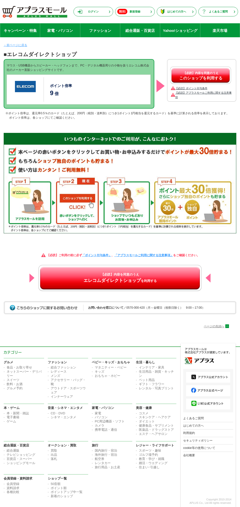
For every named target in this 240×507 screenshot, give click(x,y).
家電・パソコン (60, 30)
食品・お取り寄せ (19, 367)
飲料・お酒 (15, 384)
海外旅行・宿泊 (106, 454)
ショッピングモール (21, 463)
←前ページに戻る (15, 45)
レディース (59, 371)
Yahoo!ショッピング (180, 30)
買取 (54, 450)
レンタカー (103, 463)
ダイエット (147, 421)
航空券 (99, 459)
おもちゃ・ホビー (107, 376)
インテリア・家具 (151, 367)
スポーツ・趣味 (150, 450)
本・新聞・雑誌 (18, 413)
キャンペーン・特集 (20, 30)
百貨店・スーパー (19, 459)
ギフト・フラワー (151, 384)
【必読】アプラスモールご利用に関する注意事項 (203, 95)
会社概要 (189, 455)
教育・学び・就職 (151, 459)
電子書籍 (13, 417)
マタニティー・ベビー (111, 367)
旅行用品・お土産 (107, 467)
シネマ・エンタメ (63, 417)
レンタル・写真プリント (156, 388)
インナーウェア (62, 396)
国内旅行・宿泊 (106, 450)
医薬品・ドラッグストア (156, 429)
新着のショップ (62, 496)
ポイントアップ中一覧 (67, 492)
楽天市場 (220, 30)
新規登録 (135, 11)
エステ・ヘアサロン (153, 434)
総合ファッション (63, 367)
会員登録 (13, 484)
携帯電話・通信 (106, 429)
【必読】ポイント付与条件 (191, 88)
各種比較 (13, 492)
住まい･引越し (149, 467)
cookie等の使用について (199, 448)
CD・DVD (58, 413)
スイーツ (13, 380)
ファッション (100, 30)
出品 (54, 454)
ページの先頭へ (214, 326)
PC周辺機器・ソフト (110, 421)
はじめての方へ (176, 11)
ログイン (93, 11)
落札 (54, 459)
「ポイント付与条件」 (96, 255)
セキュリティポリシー (198, 440)
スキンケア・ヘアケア (155, 417)
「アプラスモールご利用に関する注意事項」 (143, 255)
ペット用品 (147, 380)
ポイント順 (59, 488)
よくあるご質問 (218, 11)
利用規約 (189, 433)
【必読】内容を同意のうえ (200, 75)
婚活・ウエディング (153, 463)
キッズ (99, 371)
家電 (98, 413)
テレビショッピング (21, 454)
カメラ (99, 425)
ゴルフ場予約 (148, 454)
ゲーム (11, 421)
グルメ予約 (15, 388)
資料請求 (13, 488)
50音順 (55, 484)
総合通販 (13, 450)
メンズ (55, 376)
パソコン (101, 417)
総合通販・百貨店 (140, 30)
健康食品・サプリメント (156, 425)
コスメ (143, 413)
